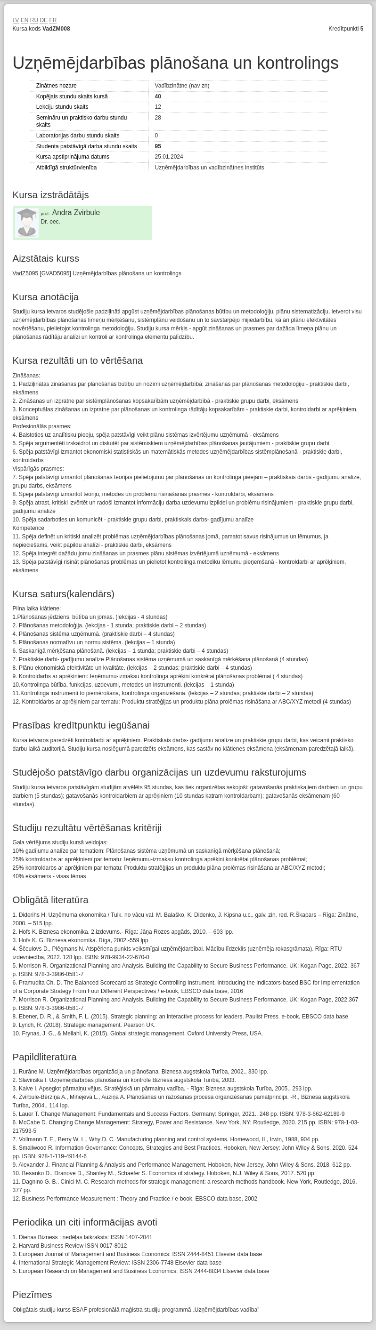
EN (25, 20)
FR (53, 20)
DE (44, 20)
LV (16, 20)
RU (34, 20)
